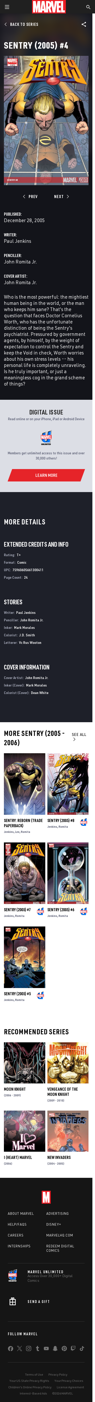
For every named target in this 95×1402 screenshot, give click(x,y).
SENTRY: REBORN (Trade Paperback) (23, 823)
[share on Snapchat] (55, 1349)
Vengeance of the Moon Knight (62, 1092)
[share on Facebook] (10, 1349)
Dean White (39, 692)
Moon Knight (15, 1089)
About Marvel (21, 1213)
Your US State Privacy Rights (29, 1381)
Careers (16, 1235)
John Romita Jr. (20, 262)
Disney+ (53, 1224)
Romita (25, 832)
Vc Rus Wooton (30, 642)
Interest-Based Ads (33, 1393)
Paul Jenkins (17, 241)
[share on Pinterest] (64, 1349)
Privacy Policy (57, 1374)
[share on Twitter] (19, 1349)
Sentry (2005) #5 (17, 993)
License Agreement (70, 1387)
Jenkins (9, 832)
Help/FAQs (17, 1224)
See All (79, 736)
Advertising (57, 1213)
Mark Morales (24, 627)
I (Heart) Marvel (18, 1157)
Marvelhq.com (59, 1235)
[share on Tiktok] (82, 1349)
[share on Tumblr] (37, 1349)
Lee (17, 832)
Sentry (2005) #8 (60, 820)
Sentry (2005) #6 (60, 909)
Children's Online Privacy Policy (30, 1387)
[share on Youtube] (46, 1349)
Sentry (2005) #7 (17, 909)
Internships (19, 1246)
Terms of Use (34, 1374)
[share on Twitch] (73, 1349)
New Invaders (59, 1157)
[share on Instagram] (28, 1349)
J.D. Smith (27, 635)
